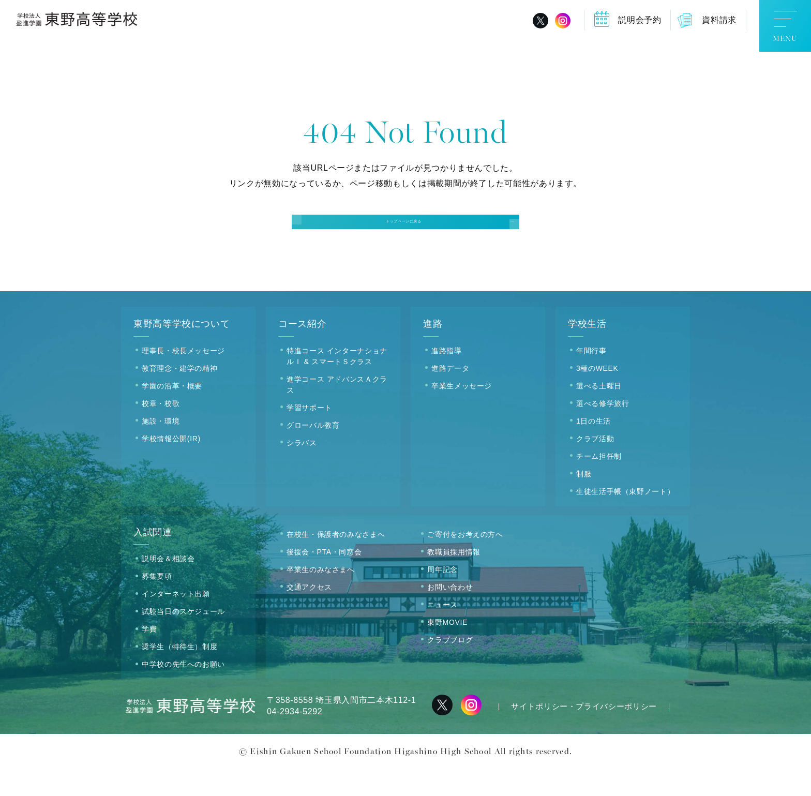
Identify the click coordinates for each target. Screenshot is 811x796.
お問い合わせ (450, 614)
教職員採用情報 (453, 579)
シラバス (302, 470)
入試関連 (152, 559)
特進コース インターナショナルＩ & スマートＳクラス (337, 383)
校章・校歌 (160, 431)
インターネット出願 (176, 622)
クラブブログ (450, 667)
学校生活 (587, 352)
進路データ (450, 396)
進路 (432, 352)
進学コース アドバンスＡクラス (337, 412)
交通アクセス (309, 614)
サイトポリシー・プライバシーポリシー (584, 734)
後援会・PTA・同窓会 (324, 579)
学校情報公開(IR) (171, 466)
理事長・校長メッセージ (183, 378)
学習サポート (309, 435)
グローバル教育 (313, 452)
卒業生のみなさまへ (321, 597)
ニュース (442, 632)
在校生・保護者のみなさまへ (336, 562)
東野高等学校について (181, 352)
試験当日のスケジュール (183, 639)
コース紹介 (302, 352)
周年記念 (442, 597)
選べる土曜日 (599, 413)
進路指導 (446, 378)
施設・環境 (160, 448)
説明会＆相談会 (168, 586)
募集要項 (157, 604)
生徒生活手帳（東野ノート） (625, 519)
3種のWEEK (597, 396)
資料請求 (719, 20)
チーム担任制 (599, 483)
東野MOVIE (447, 649)
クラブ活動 (595, 466)
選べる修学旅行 (602, 431)
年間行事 (591, 378)
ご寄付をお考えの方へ (465, 562)
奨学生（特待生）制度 (179, 674)
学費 (149, 657)
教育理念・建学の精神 (179, 396)
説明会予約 (639, 20)
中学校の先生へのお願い (183, 692)
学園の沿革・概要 (172, 413)
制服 (583, 501)
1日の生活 (593, 448)
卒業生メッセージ (461, 413)
